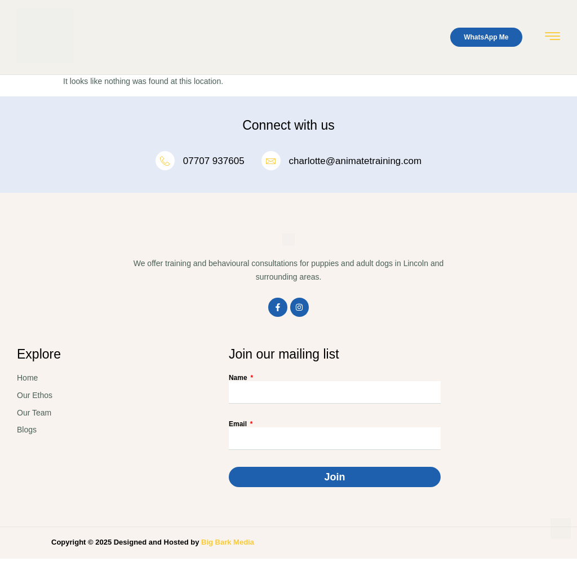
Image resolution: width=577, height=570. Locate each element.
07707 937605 (214, 161)
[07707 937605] (165, 160)
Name (239, 377)
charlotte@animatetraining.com (355, 161)
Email (238, 424)
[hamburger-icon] (552, 38)
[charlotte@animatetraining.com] (271, 160)
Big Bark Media (227, 542)
